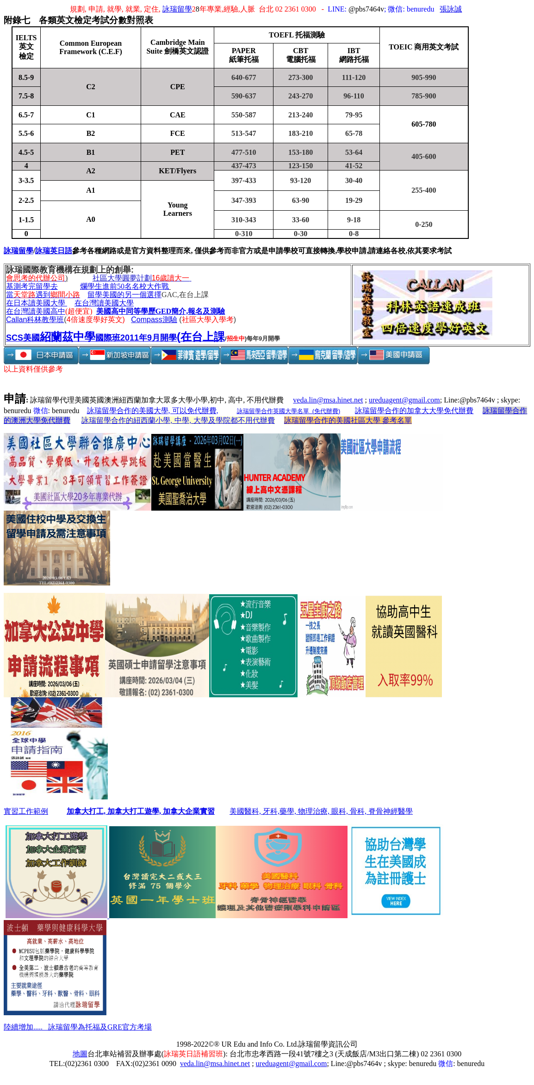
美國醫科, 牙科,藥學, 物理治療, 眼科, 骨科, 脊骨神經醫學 (321, 811)
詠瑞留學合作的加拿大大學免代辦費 (414, 410)
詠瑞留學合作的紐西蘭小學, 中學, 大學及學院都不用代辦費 (178, 420)
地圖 (80, 1054)
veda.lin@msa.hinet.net (328, 400)
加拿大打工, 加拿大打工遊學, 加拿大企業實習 (141, 811)
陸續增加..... (26, 1027)
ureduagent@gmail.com (404, 400)
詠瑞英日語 (53, 251)
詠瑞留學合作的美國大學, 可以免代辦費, (152, 410)
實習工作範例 (26, 811)
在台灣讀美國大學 (104, 303)
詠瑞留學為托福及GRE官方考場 (100, 1027)
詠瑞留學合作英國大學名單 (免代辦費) (289, 411)
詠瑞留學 (177, 9)
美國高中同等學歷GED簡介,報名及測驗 (160, 311)
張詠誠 (451, 9)
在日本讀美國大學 (35, 303)
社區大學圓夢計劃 (142, 278)
